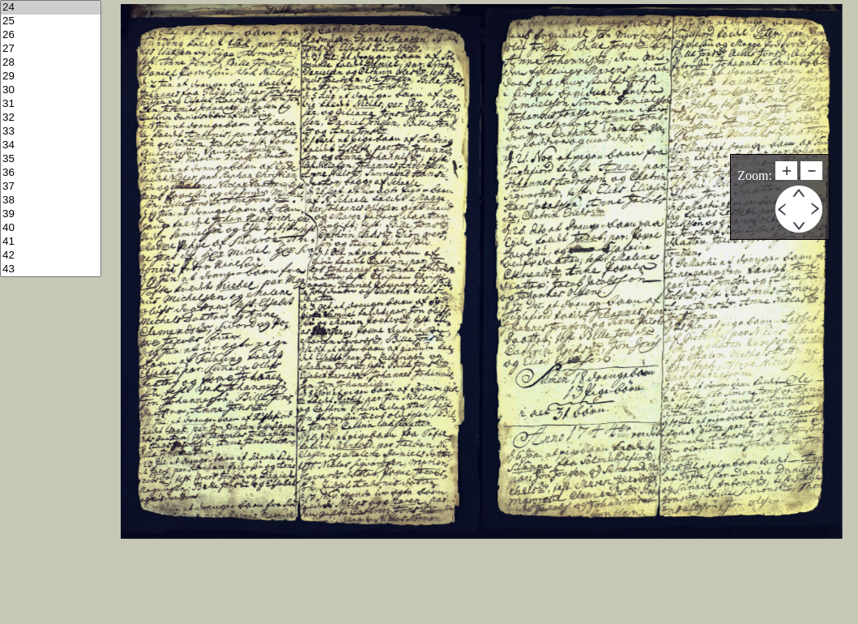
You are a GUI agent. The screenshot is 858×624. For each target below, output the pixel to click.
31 (50, 104)
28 (50, 63)
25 (50, 21)
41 (50, 242)
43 (50, 269)
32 (50, 118)
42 (50, 256)
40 (50, 228)
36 (50, 173)
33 (50, 132)
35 (50, 159)
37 (50, 187)
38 (50, 200)
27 (50, 49)
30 (50, 90)
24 (50, 8)
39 (50, 214)
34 (50, 145)
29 (50, 76)
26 (50, 35)
